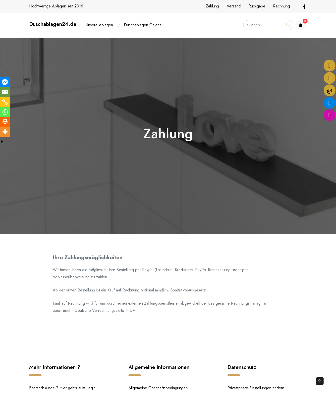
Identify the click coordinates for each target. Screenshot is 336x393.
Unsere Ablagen (99, 25)
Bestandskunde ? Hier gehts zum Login (62, 388)
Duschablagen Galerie (143, 25)
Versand (234, 6)
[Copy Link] (5, 102)
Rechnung (281, 6)
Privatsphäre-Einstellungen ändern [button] (255, 388)
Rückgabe (256, 6)
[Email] (5, 92)
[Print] (5, 122)
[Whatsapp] (5, 112)
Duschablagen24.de (52, 24)
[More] (5, 132)
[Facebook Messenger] (5, 82)
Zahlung (212, 6)
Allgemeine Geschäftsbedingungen (158, 388)
